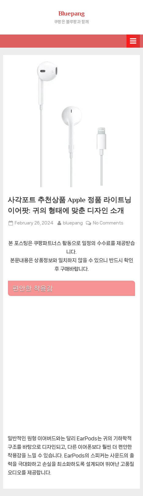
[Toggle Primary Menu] (133, 41)
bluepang (73, 222)
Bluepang (71, 13)
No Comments (108, 223)
